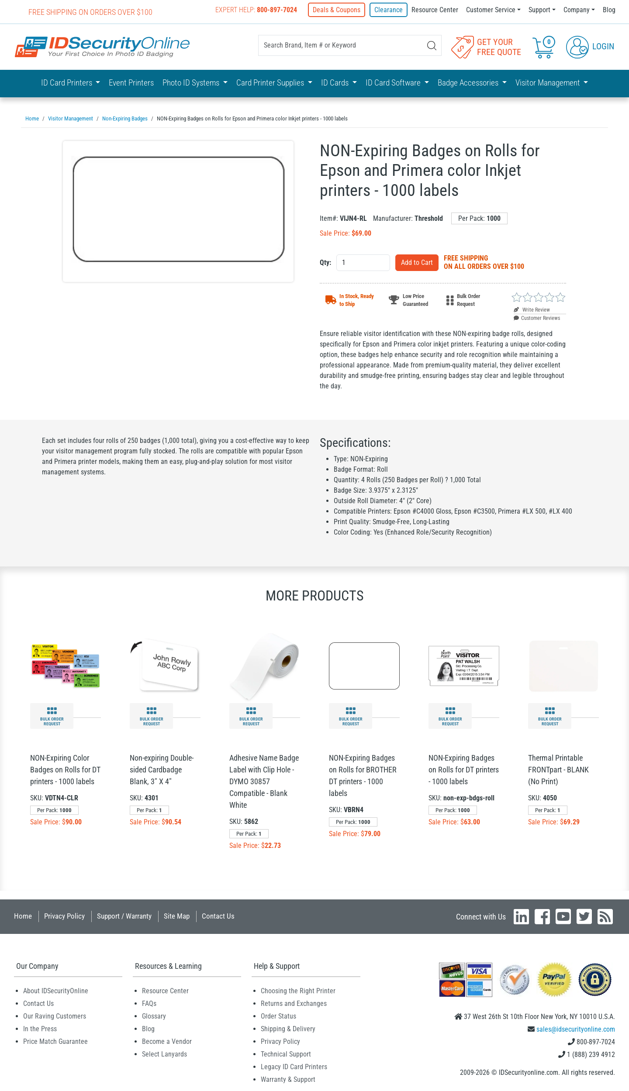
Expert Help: (257, 10)
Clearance (388, 10)
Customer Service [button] (490, 10)
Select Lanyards (164, 1054)
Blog (609, 10)
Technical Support (286, 1054)
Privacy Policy (64, 915)
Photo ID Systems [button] (191, 83)
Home (23, 915)
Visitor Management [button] (548, 83)
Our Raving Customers (54, 1016)
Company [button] (576, 10)
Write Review (532, 309)
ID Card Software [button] (394, 83)
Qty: (325, 262)
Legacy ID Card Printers (294, 1066)
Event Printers (131, 83)
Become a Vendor (167, 1041)
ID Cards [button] (335, 83)
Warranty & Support (288, 1079)
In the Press (40, 1028)
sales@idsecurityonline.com (575, 1029)
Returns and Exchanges (294, 1003)
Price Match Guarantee (55, 1041)
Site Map (177, 915)
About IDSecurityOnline (55, 990)
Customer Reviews (537, 318)
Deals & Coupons (337, 10)
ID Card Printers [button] (67, 83)
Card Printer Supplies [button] (271, 83)
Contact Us (218, 915)
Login (590, 46)
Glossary (154, 1016)
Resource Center (434, 10)
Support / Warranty (124, 915)
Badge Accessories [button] (469, 83)
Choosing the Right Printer (298, 990)
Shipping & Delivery (288, 1028)
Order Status (278, 1016)
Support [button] (539, 10)
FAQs (149, 1003)
